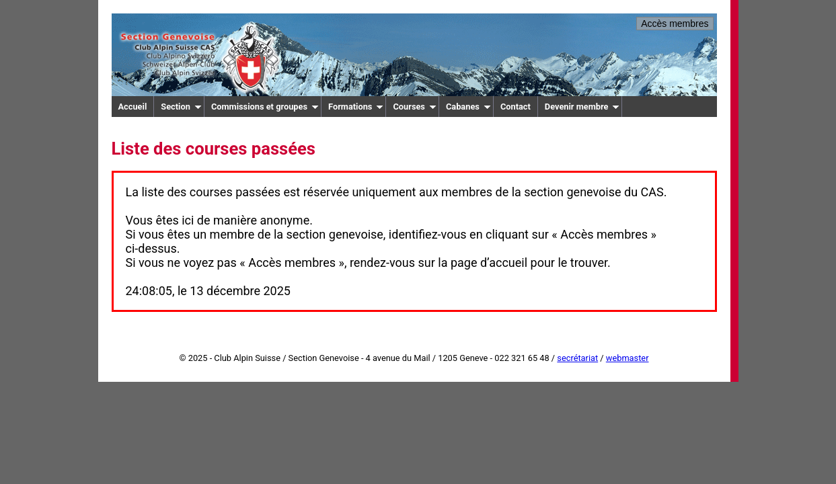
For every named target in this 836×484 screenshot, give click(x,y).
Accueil (132, 107)
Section (181, 107)
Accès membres (674, 23)
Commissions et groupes (265, 107)
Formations (355, 107)
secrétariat (577, 358)
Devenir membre (582, 107)
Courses (414, 107)
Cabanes (468, 107)
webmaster (627, 358)
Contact (515, 107)
